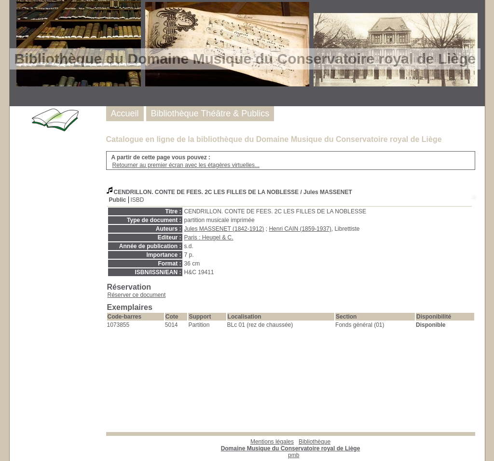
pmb (293, 455)
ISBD (137, 199)
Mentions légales (272, 441)
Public (117, 199)
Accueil (125, 113)
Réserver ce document (137, 295)
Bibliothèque (290, 445)
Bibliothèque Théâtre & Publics (210, 113)
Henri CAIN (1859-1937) (300, 228)
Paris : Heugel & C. (208, 237)
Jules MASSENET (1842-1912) (224, 228)
